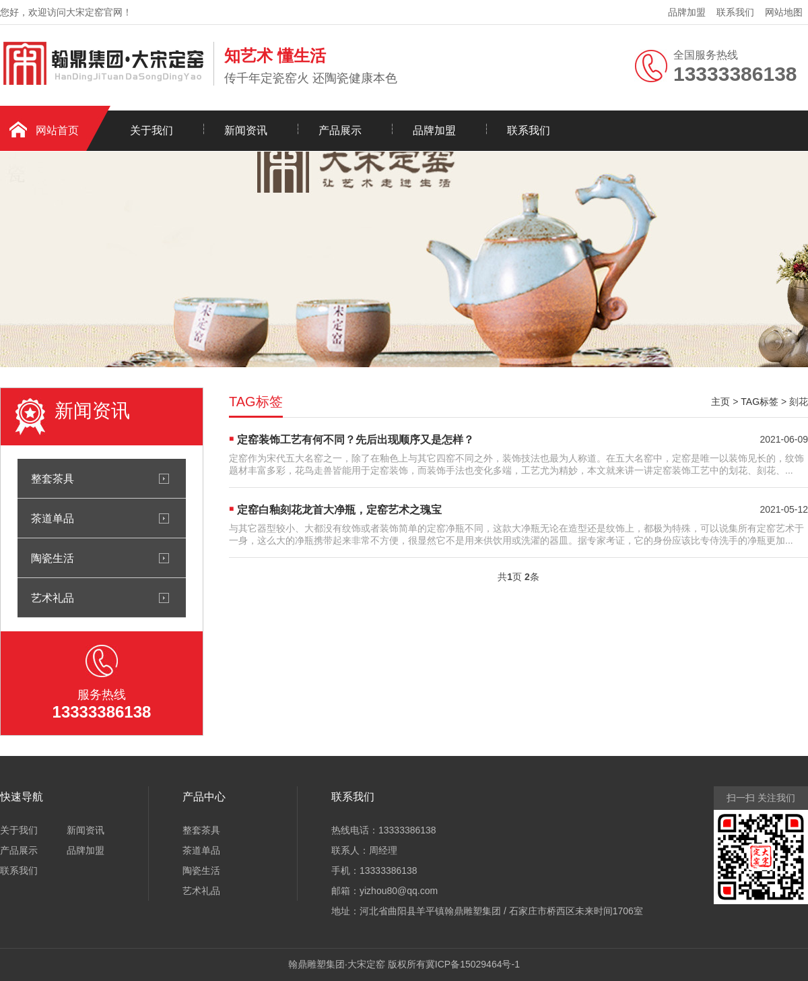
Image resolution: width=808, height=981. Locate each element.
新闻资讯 (245, 130)
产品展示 (340, 130)
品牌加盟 (687, 12)
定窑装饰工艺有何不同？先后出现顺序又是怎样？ (355, 439)
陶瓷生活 (52, 558)
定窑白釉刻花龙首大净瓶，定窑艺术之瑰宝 (339, 509)
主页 (720, 401)
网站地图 (784, 12)
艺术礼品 (52, 598)
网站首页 (57, 130)
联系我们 (735, 12)
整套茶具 (52, 478)
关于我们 (151, 130)
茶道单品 (52, 518)
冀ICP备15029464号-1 (473, 964)
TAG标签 (759, 401)
